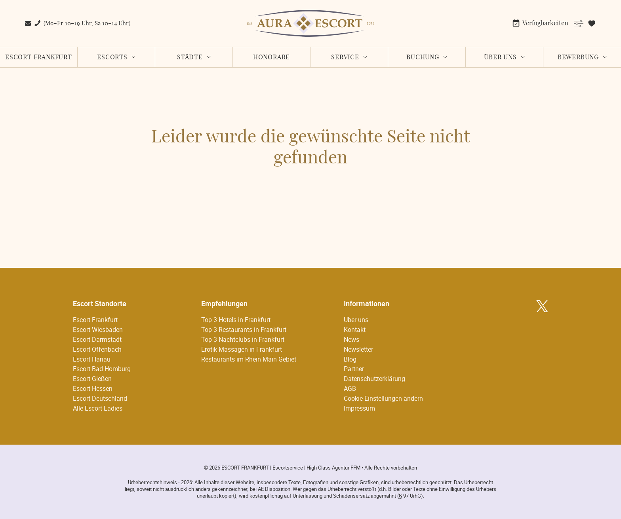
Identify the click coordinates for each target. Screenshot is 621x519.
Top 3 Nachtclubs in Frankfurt (242, 339)
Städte (190, 57)
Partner (354, 368)
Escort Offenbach (97, 349)
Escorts (112, 57)
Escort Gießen (92, 378)
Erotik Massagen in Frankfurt (241, 349)
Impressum (359, 408)
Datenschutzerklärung (374, 378)
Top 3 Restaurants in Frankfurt (243, 329)
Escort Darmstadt (97, 339)
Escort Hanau (91, 359)
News (351, 339)
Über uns (500, 57)
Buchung (422, 57)
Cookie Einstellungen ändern (383, 398)
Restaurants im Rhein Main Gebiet (248, 359)
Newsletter (358, 349)
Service (345, 57)
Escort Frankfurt (38, 57)
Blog (350, 359)
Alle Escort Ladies (97, 408)
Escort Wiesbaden (98, 329)
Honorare (271, 57)
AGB (350, 388)
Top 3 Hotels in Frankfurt (235, 319)
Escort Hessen (92, 388)
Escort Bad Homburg (102, 368)
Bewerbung (578, 57)
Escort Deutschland (100, 398)
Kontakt (355, 329)
